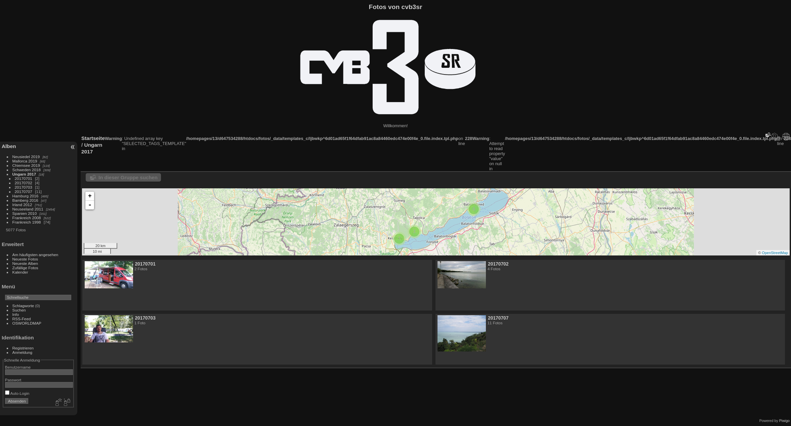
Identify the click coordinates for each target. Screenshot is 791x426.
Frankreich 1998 (26, 222)
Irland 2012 (22, 204)
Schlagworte (23, 305)
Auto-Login (17, 393)
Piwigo (784, 421)
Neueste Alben (25, 263)
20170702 (23, 183)
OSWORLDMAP (26, 323)
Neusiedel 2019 (26, 156)
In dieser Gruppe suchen (128, 177)
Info (15, 314)
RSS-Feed (21, 319)
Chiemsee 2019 (26, 165)
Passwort (13, 380)
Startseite (93, 138)
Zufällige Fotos (25, 268)
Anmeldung (22, 352)
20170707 (23, 191)
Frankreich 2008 (26, 218)
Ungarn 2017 (24, 174)
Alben (9, 146)
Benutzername (18, 367)
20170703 (23, 187)
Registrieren (23, 348)
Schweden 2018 (26, 170)
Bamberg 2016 (25, 200)
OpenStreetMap (775, 253)
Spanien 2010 (24, 213)
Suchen (19, 310)
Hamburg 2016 (25, 196)
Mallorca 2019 (24, 161)
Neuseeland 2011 (27, 209)
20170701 (23, 178)
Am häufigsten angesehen (35, 254)
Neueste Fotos (25, 259)
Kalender (20, 272)
